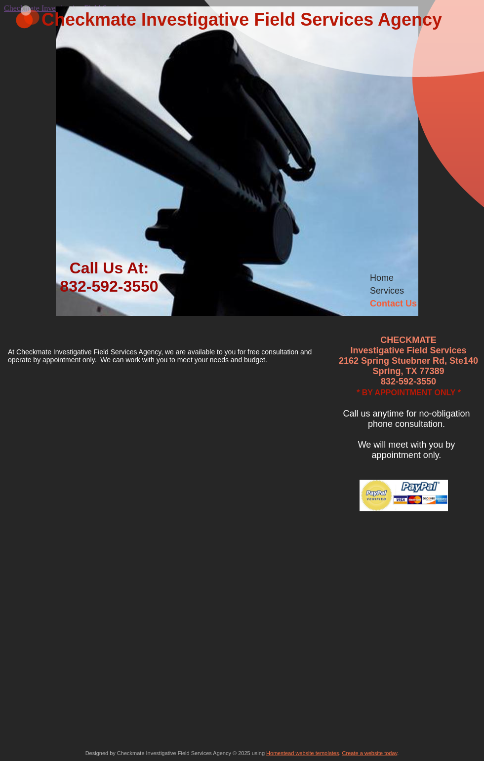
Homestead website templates (302, 753)
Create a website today (370, 753)
